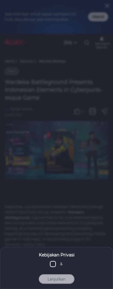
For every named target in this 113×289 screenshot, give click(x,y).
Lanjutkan (56, 279)
